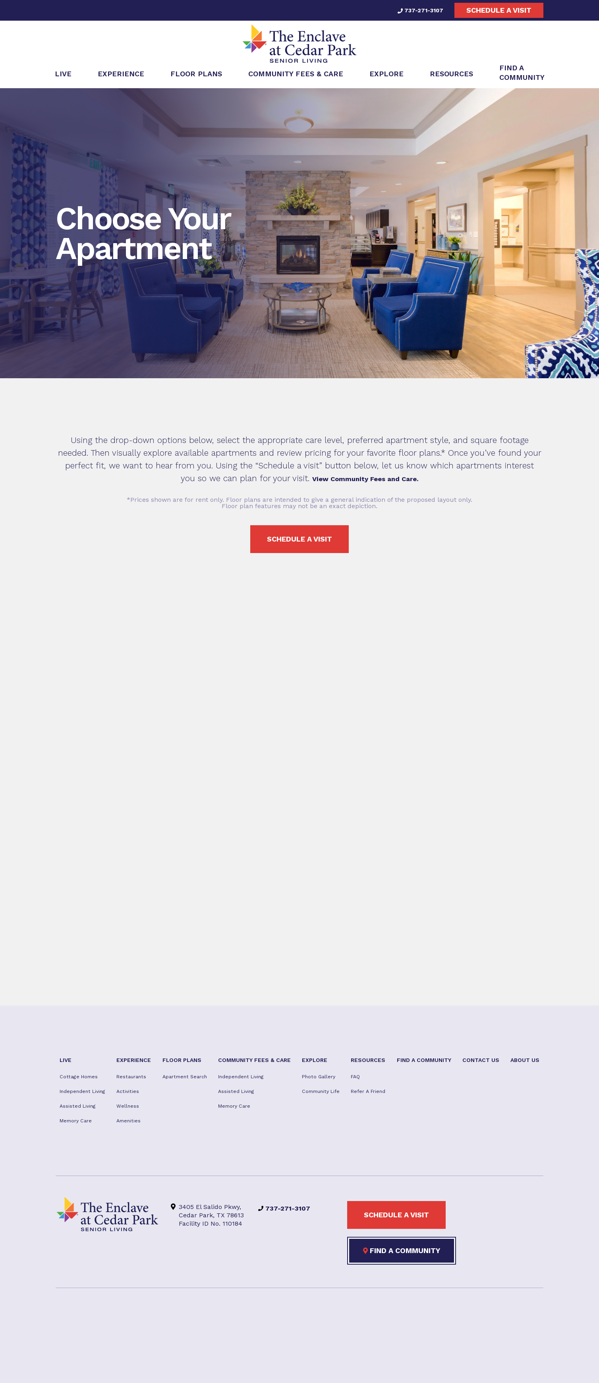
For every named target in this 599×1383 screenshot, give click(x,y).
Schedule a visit (498, 10)
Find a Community (401, 1299)
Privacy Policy (308, 1367)
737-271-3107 (416, 10)
